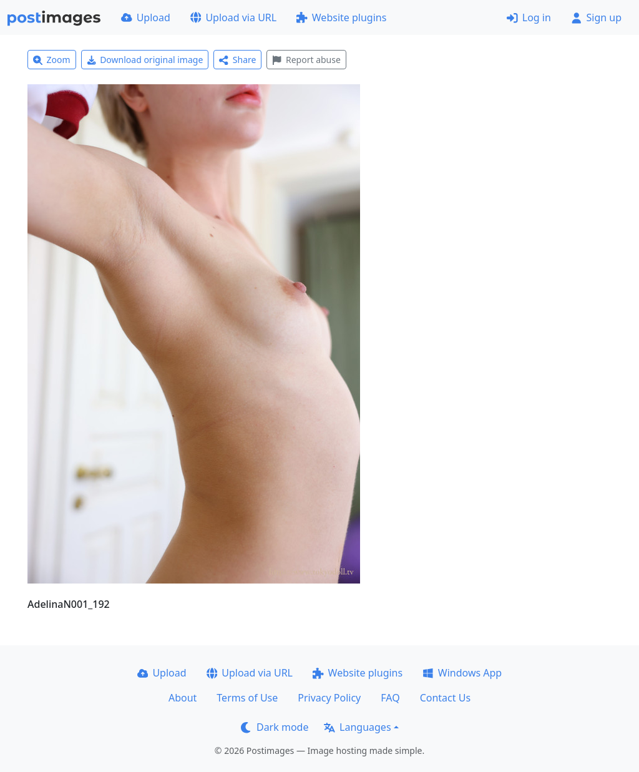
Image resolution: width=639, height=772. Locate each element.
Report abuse (306, 60)
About (182, 698)
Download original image (145, 60)
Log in (529, 17)
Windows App (462, 673)
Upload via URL (233, 17)
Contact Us (445, 698)
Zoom (52, 60)
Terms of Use (247, 698)
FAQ (390, 698)
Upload (145, 17)
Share (237, 60)
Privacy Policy (329, 698)
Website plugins (341, 17)
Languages (357, 727)
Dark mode (274, 727)
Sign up (596, 17)
